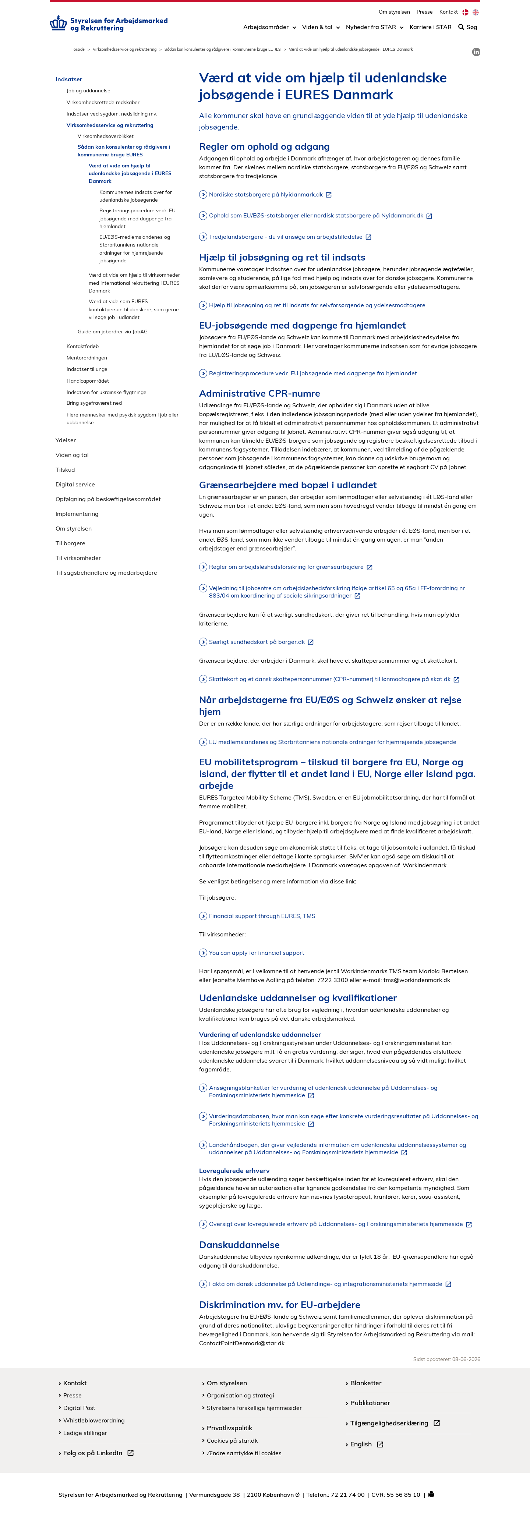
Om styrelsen (394, 13)
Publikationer (370, 1403)
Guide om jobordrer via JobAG (113, 331)
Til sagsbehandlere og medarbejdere (106, 572)
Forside (78, 49)
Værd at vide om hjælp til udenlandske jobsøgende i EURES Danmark (130, 173)
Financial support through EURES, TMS (262, 915)
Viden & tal (317, 28)
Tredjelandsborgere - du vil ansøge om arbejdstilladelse (291, 237)
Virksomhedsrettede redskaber (103, 102)
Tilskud (65, 469)
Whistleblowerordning (94, 1420)
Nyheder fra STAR (371, 28)
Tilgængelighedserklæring (396, 1424)
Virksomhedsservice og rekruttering (124, 49)
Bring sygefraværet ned (94, 403)
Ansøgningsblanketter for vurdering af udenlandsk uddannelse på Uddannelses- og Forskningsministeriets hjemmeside (323, 1091)
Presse (425, 13)
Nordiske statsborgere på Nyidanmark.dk (272, 195)
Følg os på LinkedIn (100, 1454)
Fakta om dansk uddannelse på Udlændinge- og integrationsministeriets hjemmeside (331, 1284)
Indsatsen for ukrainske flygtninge (106, 392)
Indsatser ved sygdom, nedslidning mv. (112, 113)
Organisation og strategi (240, 1395)
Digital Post (79, 1407)
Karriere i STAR (431, 28)
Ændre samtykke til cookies (244, 1453)
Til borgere (70, 543)
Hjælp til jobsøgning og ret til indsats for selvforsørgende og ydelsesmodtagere (317, 305)
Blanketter (366, 1383)
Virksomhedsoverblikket (106, 136)
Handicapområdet (88, 381)
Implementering (77, 513)
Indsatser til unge (87, 369)
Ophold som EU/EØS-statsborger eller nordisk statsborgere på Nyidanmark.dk (322, 216)
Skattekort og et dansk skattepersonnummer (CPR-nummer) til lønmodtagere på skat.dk (335, 679)
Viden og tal (72, 454)
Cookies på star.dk (232, 1440)
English (368, 1445)
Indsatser (69, 79)
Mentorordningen (87, 357)
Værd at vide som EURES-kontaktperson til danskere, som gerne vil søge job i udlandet (134, 309)
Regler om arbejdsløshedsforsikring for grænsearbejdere (292, 567)
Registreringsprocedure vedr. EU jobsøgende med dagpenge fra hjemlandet (137, 218)
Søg (467, 28)
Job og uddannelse (88, 90)
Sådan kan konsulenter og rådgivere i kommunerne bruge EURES (223, 49)
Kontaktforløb (83, 346)
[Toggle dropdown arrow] (294, 28)
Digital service (75, 484)
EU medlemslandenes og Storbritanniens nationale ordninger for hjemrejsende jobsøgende (332, 741)
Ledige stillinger (85, 1432)
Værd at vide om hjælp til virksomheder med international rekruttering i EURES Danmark (134, 283)
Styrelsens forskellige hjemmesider (254, 1407)
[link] (476, 52)
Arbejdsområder (266, 28)
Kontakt (448, 13)
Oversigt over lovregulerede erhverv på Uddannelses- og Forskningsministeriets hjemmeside (342, 1224)
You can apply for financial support (256, 952)
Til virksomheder (78, 557)
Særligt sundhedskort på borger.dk (263, 642)
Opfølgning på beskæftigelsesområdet (108, 499)
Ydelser (66, 440)
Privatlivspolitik (229, 1428)
